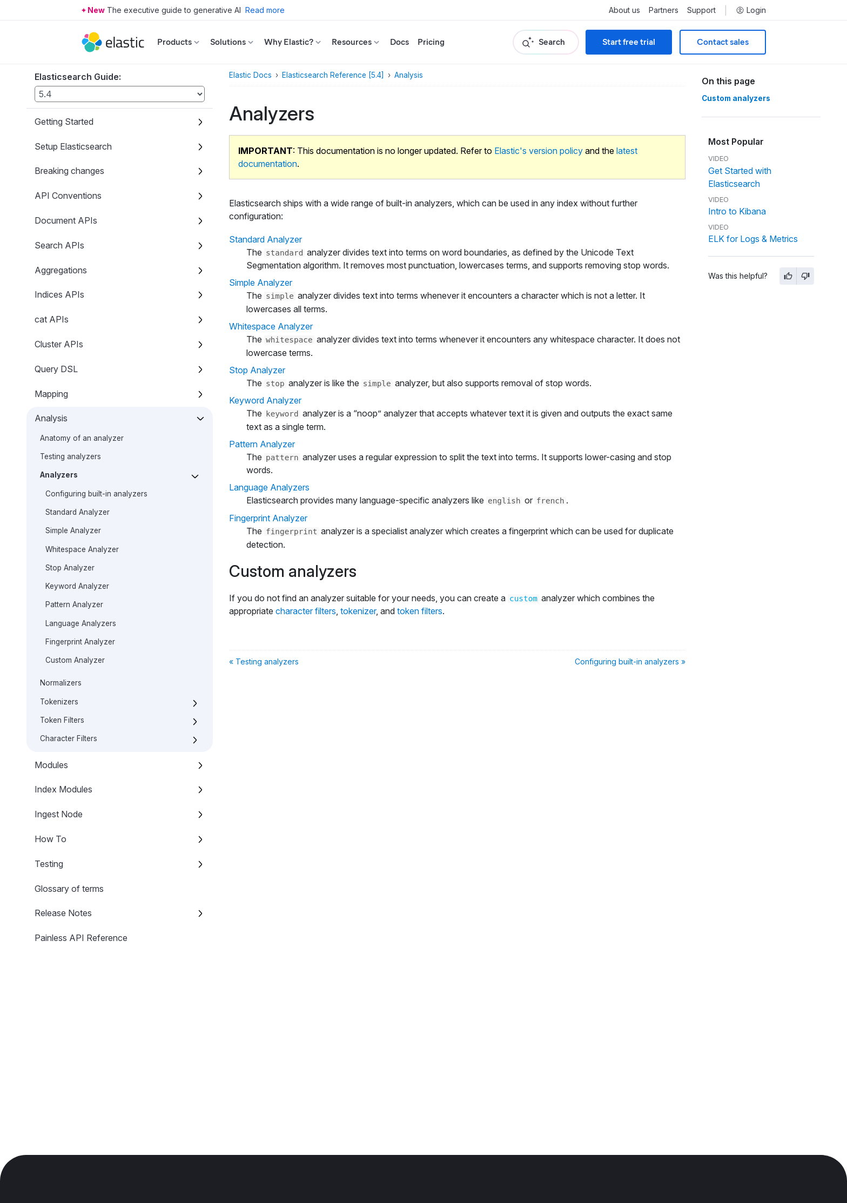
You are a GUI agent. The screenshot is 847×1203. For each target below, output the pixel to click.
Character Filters (68, 738)
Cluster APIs (59, 344)
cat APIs (52, 319)
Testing (49, 863)
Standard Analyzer (77, 512)
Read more (265, 10)
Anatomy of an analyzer (82, 438)
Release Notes (63, 913)
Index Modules (63, 789)
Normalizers (61, 682)
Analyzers (59, 475)
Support (701, 10)
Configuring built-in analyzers (96, 493)
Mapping (51, 393)
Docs (399, 42)
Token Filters (62, 720)
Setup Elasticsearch (73, 146)
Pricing (431, 42)
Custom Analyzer (75, 660)
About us (624, 10)
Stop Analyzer (70, 567)
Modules (51, 765)
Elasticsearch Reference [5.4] (333, 75)
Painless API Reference (81, 937)
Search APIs (59, 245)
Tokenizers (59, 701)
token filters (419, 611)
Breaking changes (69, 170)
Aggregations (61, 270)
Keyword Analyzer (77, 586)
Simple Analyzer (73, 530)
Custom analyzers (736, 98)
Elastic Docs (250, 75)
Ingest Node (59, 814)
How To (50, 839)
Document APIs (66, 220)
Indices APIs (59, 294)
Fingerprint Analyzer (80, 641)
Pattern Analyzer (74, 604)
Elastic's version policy (538, 150)
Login (751, 10)
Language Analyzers (80, 623)
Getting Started (64, 121)
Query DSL (56, 369)
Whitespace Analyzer (82, 549)
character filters (305, 611)
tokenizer (358, 611)
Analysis (51, 418)
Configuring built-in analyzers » (630, 661)
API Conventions (68, 195)
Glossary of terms (69, 888)
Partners (663, 10)
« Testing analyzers (264, 661)
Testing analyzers (70, 456)
